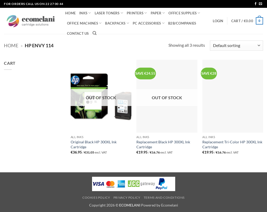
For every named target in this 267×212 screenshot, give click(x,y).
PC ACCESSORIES (149, 23)
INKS (85, 12)
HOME (70, 13)
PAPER (158, 12)
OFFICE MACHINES (84, 23)
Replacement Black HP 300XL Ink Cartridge (163, 144)
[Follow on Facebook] (255, 4)
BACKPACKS (117, 23)
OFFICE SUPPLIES (184, 12)
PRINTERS (137, 12)
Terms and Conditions (164, 197)
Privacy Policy (127, 197)
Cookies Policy (96, 197)
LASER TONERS (109, 12)
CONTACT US (78, 33)
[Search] (94, 33)
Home (11, 45)
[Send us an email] (260, 4)
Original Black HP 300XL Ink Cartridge (94, 144)
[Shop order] (236, 45)
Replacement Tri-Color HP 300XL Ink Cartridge (232, 144)
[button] (218, 21)
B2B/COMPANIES (182, 23)
